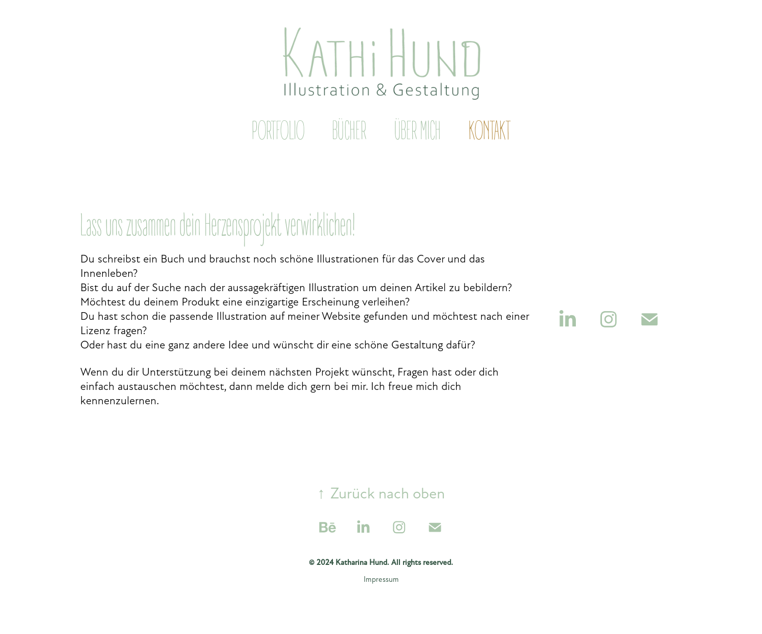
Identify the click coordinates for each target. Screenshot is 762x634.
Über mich (417, 131)
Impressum (381, 579)
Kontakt (489, 131)
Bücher (349, 131)
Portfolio (278, 131)
